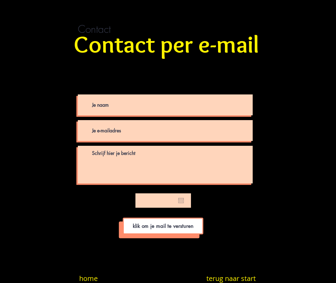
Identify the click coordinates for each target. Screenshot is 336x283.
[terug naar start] (231, 278)
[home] (88, 278)
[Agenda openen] (181, 200)
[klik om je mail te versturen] (163, 226)
